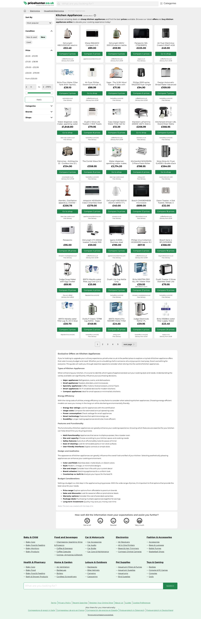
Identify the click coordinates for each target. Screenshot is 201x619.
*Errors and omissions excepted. (100, 615)
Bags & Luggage (156, 545)
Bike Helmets (93, 570)
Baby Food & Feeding (35, 545)
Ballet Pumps (155, 548)
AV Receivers (124, 542)
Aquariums (123, 573)
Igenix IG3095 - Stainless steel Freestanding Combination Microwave (116, 241)
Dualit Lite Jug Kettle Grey (116, 280)
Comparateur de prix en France (70, 610)
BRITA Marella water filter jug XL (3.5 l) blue (68, 320)
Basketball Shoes (156, 551)
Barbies (152, 567)
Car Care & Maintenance (98, 551)
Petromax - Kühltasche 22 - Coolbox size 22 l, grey (67, 162)
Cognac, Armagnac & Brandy (70, 555)
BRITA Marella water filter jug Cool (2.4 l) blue (92, 280)
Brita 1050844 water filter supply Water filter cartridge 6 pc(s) (166, 320)
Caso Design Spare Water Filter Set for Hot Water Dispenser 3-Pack (116, 123)
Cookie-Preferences (141, 603)
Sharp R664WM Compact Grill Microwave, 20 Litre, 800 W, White (92, 44)
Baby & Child (31, 537)
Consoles (153, 573)
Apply (39, 99)
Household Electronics (54, 11)
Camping (91, 573)
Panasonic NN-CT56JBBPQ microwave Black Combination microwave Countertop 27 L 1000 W (141, 44)
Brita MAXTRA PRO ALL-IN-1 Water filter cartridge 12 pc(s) (141, 280)
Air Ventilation (63, 567)
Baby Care (30, 542)
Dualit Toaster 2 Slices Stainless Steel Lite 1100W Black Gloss (166, 280)
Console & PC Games (158, 570)
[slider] (26, 92)
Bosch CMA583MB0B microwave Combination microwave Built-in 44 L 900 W (141, 201)
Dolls (151, 576)
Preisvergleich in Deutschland (159, 610)
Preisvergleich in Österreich (131, 610)
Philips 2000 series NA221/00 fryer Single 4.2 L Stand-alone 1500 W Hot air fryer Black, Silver (141, 83)
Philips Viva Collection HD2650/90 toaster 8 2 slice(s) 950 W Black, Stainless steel (141, 241)
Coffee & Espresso (65, 548)
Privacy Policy (64, 603)
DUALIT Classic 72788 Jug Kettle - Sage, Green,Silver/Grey (92, 320)
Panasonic (67, 240)
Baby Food (31, 570)
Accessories (154, 542)
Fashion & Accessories (159, 537)
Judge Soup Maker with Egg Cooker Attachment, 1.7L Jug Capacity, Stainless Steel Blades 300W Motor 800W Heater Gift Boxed (67, 280)
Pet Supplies (123, 562)
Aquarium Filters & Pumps (130, 567)
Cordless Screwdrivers (67, 576)
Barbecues (61, 570)
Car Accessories (94, 542)
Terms (53, 603)
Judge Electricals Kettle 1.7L (141, 320)
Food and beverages (66, 537)
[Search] (59, 3)
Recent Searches (80, 603)
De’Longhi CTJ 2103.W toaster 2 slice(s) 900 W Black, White (92, 241)
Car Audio (91, 545)
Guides (128, 603)
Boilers (60, 573)
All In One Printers (126, 545)
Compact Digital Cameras (130, 551)
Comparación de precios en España (102, 610)
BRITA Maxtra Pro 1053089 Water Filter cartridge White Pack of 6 (116, 320)
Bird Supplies (124, 576)
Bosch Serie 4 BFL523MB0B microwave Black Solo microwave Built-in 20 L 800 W (166, 241)
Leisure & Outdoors (96, 562)
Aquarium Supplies (126, 570)
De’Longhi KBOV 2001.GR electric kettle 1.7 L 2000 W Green (117, 44)
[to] (48, 87)
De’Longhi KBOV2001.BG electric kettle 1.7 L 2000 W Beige (67, 44)
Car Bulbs (91, 548)
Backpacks (92, 567)
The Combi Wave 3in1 (92, 161)
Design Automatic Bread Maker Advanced (165, 83)
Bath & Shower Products (37, 576)
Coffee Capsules (64, 551)
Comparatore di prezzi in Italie (41, 610)
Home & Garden (63, 562)
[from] (31, 87)
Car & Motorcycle (94, 537)
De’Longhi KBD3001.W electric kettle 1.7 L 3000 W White (117, 201)
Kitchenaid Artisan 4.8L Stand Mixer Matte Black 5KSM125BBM (165, 123)
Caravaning (92, 576)
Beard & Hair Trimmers (128, 548)
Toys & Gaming (155, 562)
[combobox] (110, 3)
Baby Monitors (32, 548)
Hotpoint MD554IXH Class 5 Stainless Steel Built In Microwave (92, 201)
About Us (119, 603)
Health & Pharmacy (35, 562)
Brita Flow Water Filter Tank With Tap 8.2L (67, 83)
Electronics (35, 11)
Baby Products (32, 551)
